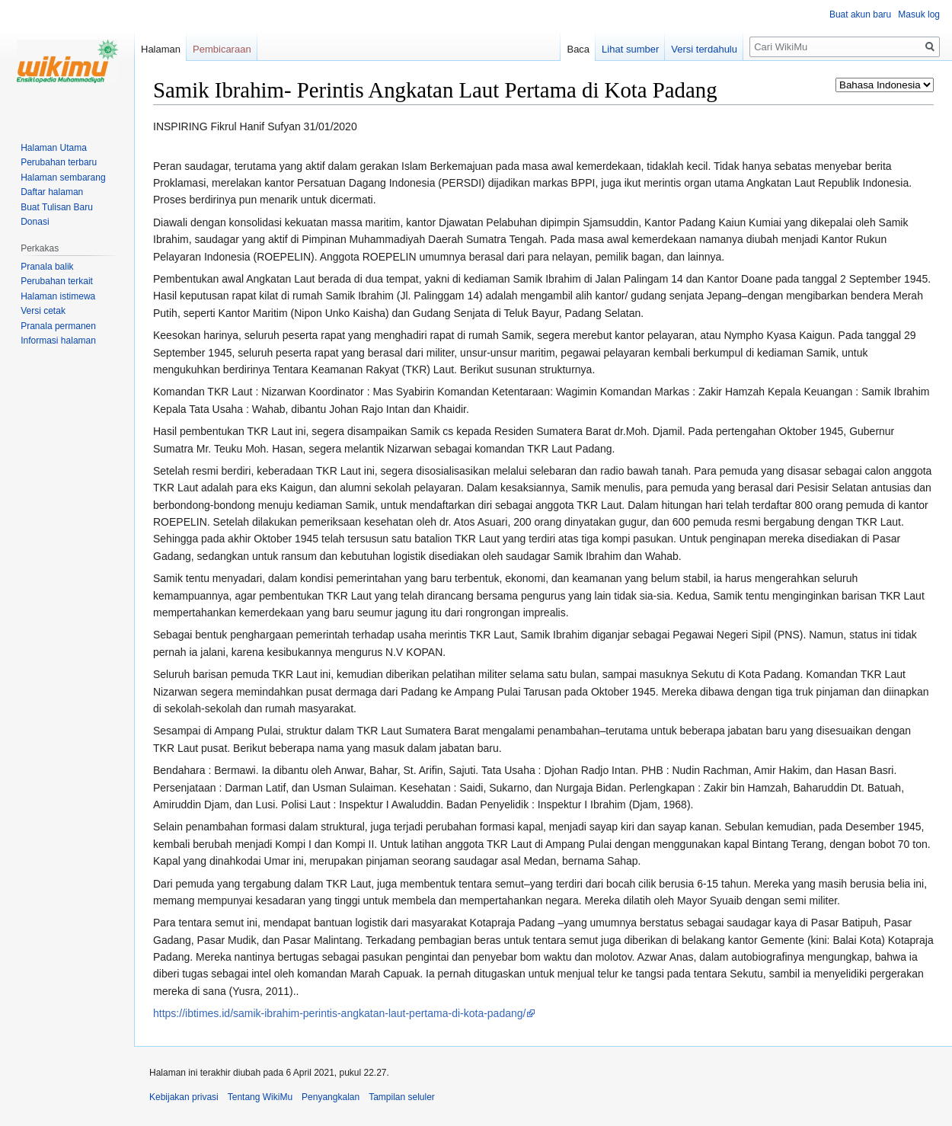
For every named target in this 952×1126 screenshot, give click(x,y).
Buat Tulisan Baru (57, 207)
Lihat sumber (630, 49)
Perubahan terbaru (59, 162)
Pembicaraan (222, 49)
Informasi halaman (58, 340)
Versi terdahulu (704, 49)
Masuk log (919, 14)
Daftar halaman (52, 192)
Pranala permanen (58, 326)
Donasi (35, 221)
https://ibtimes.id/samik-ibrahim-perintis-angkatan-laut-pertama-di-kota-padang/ (339, 1013)
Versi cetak (43, 310)
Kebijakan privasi (184, 1097)
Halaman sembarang (63, 177)
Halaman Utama (54, 147)
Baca (578, 49)
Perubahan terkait (57, 281)
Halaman (160, 49)
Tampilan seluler (402, 1097)
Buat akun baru (860, 14)
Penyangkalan (330, 1097)
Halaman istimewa (58, 296)
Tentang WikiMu (260, 1097)
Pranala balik (47, 266)
